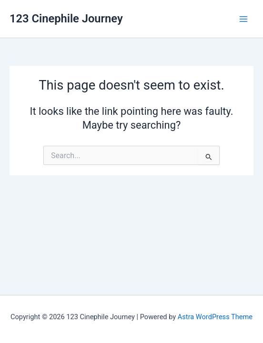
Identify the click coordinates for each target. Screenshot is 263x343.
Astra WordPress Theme (215, 317)
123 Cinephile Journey (66, 18)
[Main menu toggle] (243, 19)
